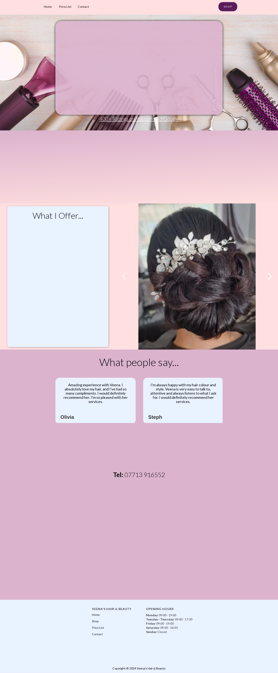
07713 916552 (145, 474)
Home (48, 6)
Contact (83, 6)
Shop (95, 621)
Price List (65, 6)
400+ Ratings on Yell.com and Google (139, 119)
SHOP (228, 6)
